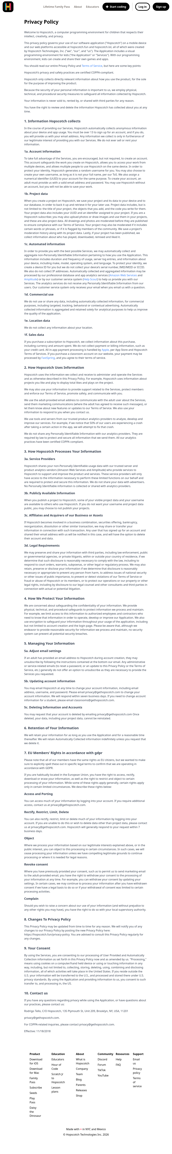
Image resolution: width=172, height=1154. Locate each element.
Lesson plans (56, 1089)
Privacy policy (137, 1071)
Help (119, 1059)
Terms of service (137, 1082)
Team (79, 1074)
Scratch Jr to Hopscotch (58, 1078)
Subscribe (35, 1087)
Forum (101, 1065)
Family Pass (34, 1080)
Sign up (161, 7)
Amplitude (30, 279)
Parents (80, 1085)
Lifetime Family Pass (56, 7)
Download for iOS (35, 1061)
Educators (92, 7)
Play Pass (32, 1100)
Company (81, 1069)
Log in (143, 7)
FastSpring (48, 358)
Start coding (116, 7)
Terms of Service (92, 66)
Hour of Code (56, 1067)
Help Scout (90, 279)
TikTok (101, 1070)
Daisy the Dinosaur (35, 1112)
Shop (79, 1095)
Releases (81, 1090)
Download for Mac (35, 1071)
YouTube (101, 1075)
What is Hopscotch (81, 1061)
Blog (79, 1079)
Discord (101, 1059)
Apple (105, 350)
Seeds (33, 1093)
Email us (136, 1061)
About (78, 7)
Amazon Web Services (123, 275)
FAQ (118, 1065)
